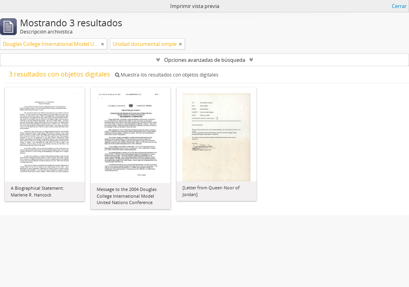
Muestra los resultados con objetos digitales (166, 74)
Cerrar (399, 6)
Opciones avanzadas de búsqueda (204, 59)
